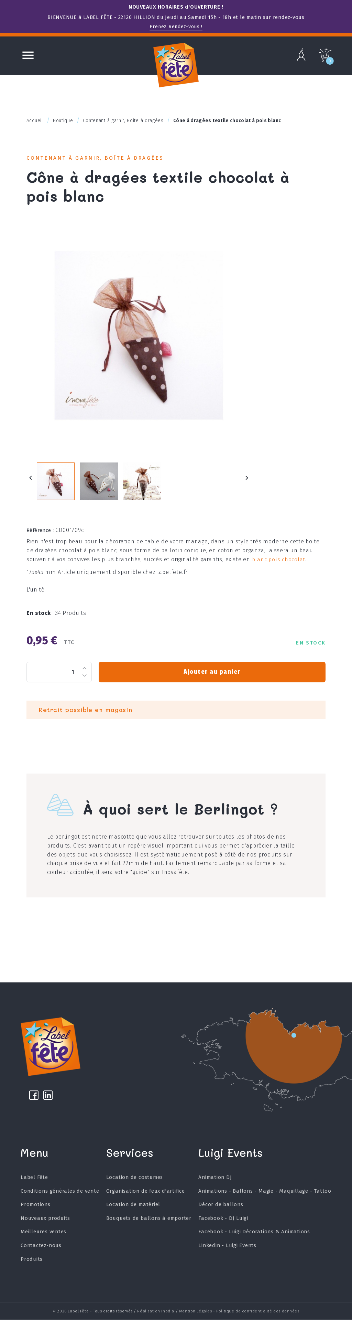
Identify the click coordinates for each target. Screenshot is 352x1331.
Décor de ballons (220, 1218)
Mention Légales (195, 1323)
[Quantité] (59, 680)
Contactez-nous (41, 1259)
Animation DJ (215, 1191)
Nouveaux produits (45, 1231)
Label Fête (34, 1191)
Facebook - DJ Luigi (223, 1231)
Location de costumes (134, 1191)
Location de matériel (133, 1218)
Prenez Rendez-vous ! (176, 26)
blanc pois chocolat (278, 567)
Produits (32, 1272)
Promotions (36, 1218)
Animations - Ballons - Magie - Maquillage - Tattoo (264, 1204)
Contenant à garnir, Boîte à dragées (101, 158)
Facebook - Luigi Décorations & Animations (254, 1245)
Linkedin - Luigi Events (227, 1259)
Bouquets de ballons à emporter (148, 1231)
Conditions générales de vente (60, 1204)
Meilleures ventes (44, 1245)
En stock (40, 621)
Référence (40, 538)
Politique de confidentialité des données (257, 1323)
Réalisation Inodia (155, 1323)
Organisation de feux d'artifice (145, 1204)
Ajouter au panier (212, 680)
